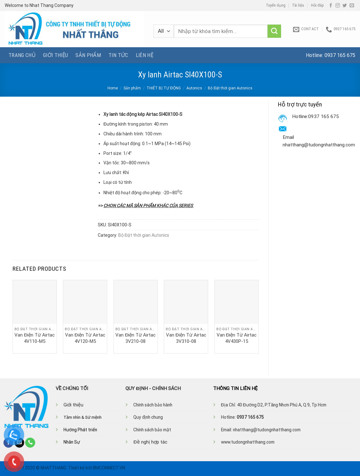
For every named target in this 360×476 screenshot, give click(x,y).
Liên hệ (144, 55)
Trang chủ (22, 55)
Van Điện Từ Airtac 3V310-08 (186, 338)
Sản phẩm (88, 55)
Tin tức (118, 55)
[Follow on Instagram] (337, 5)
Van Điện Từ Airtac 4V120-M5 (85, 338)
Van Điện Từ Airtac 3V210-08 (135, 338)
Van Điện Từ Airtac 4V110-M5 (34, 338)
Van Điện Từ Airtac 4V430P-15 (237, 338)
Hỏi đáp (317, 5)
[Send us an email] (352, 5)
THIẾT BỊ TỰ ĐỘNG (164, 88)
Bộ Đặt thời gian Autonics (230, 88)
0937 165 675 (339, 55)
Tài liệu (298, 5)
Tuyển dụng (275, 5)
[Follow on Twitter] (344, 5)
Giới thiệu (55, 55)
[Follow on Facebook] (331, 5)
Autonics (194, 88)
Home (113, 88)
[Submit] (274, 31)
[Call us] (30, 443)
